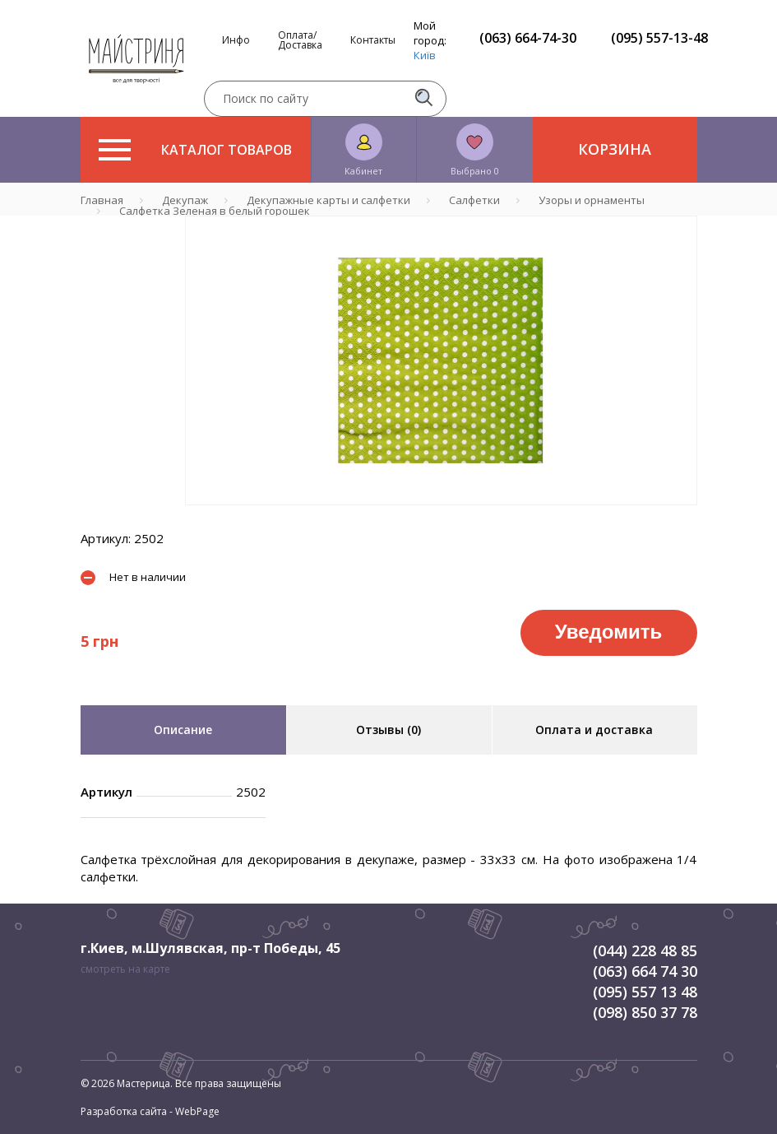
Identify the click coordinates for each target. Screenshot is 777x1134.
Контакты (372, 40)
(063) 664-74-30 (527, 37)
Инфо (236, 40)
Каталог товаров (195, 149)
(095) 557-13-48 (659, 37)
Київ (425, 55)
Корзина (614, 149)
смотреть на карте (125, 969)
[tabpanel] (441, 360)
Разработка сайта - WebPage (150, 1111)
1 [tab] (440, 517)
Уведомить (608, 631)
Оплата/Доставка (300, 40)
